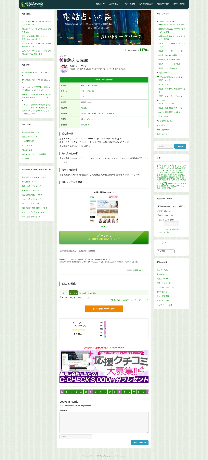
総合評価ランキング (29, 182)
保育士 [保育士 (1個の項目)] (182, 172)
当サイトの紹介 (179, 4)
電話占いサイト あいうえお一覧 (170, 51)
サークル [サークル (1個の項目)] (160, 167)
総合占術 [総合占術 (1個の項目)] (171, 183)
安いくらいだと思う (167, 220)
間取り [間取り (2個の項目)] (167, 186)
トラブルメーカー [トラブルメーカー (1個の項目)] (174, 168)
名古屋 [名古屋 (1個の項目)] (170, 174)
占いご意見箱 (27, 145)
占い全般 (25, 159)
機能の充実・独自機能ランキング (34, 208)
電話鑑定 (84, 108)
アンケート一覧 (163, 232)
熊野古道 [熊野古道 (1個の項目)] (165, 180)
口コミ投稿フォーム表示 (104, 308)
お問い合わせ (162, 134)
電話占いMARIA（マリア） (32, 72)
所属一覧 (90, 91)
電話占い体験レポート (30, 132)
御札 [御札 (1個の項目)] (164, 178)
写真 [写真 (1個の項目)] (158, 174)
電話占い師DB (162, 279)
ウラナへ (104, 237)
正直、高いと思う (166, 211)
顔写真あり (85, 125)
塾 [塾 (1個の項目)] (158, 176)
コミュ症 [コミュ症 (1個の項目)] (183, 165)
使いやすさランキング (30, 204)
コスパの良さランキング (31, 199)
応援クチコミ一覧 (164, 283)
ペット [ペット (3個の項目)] (162, 172)
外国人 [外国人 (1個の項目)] (161, 176)
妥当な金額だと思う (167, 215)
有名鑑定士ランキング (30, 190)
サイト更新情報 (163, 130)
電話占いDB (100, 4)
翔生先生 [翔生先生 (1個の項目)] (177, 183)
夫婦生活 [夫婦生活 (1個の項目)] (172, 176)
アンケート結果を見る (171, 229)
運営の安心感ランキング (31, 217)
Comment (63, 410)
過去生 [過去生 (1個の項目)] (161, 186)
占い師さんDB (114, 4)
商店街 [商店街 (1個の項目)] (175, 174)
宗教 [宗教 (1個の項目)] (179, 176)
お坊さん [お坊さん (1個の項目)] (160, 165)
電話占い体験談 (163, 4)
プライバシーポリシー (165, 287)
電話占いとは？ (164, 80)
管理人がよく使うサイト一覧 (169, 60)
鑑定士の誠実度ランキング (32, 195)
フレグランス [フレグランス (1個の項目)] (169, 170)
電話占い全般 (27, 150)
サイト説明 (161, 125)
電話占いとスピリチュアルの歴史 (171, 96)
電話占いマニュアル (29, 137)
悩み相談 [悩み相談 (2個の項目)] (175, 178)
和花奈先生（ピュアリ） (31, 80)
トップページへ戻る (164, 305)
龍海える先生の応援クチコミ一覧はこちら (130, 300)
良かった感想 (130, 4)
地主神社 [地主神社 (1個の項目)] (181, 174)
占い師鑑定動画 (28, 141)
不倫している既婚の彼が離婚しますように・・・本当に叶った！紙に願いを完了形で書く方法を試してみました (36, 108)
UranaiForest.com (105, 456)
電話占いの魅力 (164, 84)
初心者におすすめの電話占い (169, 55)
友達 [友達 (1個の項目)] (162, 174)
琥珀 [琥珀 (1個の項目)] (170, 180)
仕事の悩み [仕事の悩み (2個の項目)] (175, 172)
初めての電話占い (146, 4)
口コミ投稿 (92, 293)
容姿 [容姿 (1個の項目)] (183, 176)
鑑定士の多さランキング (31, 186)
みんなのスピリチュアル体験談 (34, 154)
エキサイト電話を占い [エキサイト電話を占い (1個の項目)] (171, 165)
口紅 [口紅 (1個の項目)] (165, 174)
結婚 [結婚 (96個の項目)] (163, 182)
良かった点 (73, 293)
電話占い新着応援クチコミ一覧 (170, 108)
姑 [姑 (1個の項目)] (176, 176)
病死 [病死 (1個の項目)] (177, 180)
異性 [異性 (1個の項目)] (174, 180)
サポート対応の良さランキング (34, 212)
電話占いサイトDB (164, 274)
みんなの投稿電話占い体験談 (169, 112)
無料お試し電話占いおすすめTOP (171, 25)
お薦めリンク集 (163, 301)
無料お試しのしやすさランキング (34, 177)
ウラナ (83, 91)
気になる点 (82, 293)
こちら (88, 259)
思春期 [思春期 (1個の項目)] (169, 178)
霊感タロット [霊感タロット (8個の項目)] (169, 188)
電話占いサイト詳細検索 (167, 68)
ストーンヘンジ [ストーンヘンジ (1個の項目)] (169, 167)
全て (64, 293)
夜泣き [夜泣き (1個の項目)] (166, 176)
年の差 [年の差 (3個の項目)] (160, 178)
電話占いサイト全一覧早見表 (169, 64)
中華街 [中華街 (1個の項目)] (167, 172)
